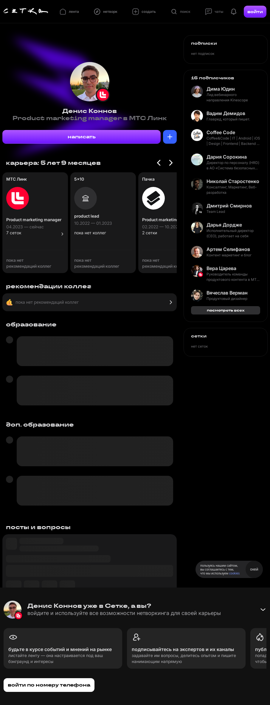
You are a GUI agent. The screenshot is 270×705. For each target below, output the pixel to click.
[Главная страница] (26, 11)
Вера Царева (221, 268)
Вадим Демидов (226, 113)
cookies (234, 573)
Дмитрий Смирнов (229, 206)
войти (255, 12)
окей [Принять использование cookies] (254, 569)
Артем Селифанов (228, 249)
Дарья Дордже (224, 225)
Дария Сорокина (227, 157)
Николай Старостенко (233, 181)
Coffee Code (221, 132)
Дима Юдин (221, 89)
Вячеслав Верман (227, 293)
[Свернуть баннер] (262, 609)
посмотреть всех (226, 310)
